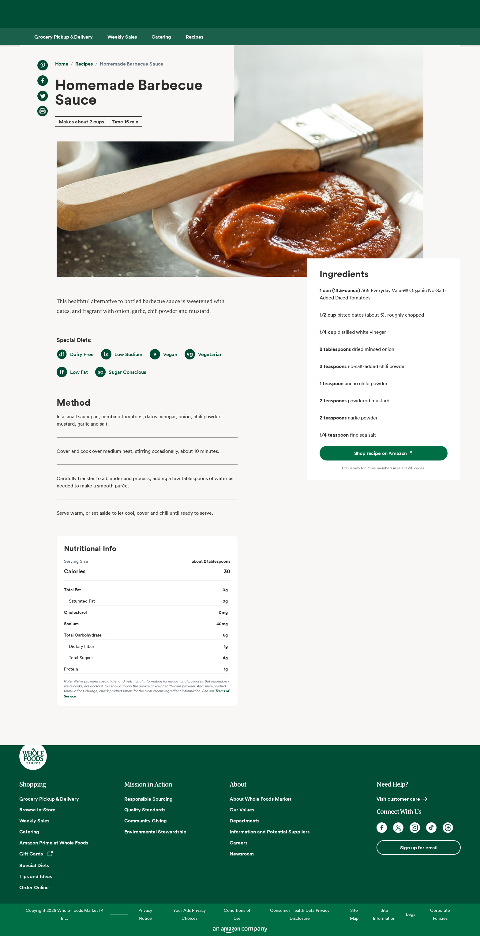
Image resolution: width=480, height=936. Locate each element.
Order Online (34, 887)
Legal (411, 914)
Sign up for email (418, 847)
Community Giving (145, 820)
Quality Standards (144, 809)
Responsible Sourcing (148, 798)
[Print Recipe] (42, 111)
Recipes (84, 63)
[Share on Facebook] (42, 80)
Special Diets (34, 865)
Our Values (242, 809)
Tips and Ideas (35, 876)
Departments (244, 820)
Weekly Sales (34, 820)
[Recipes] (194, 36)
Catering (29, 831)
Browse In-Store (37, 809)
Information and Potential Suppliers (269, 831)
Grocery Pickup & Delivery (49, 798)
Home (61, 63)
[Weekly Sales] (122, 36)
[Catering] (161, 36)
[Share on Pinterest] (42, 65)
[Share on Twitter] (42, 96)
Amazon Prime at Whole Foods (53, 842)
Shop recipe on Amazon (383, 453)
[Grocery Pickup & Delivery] (63, 36)
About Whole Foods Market (260, 798)
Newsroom (242, 853)
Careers (238, 842)
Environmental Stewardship (155, 831)
